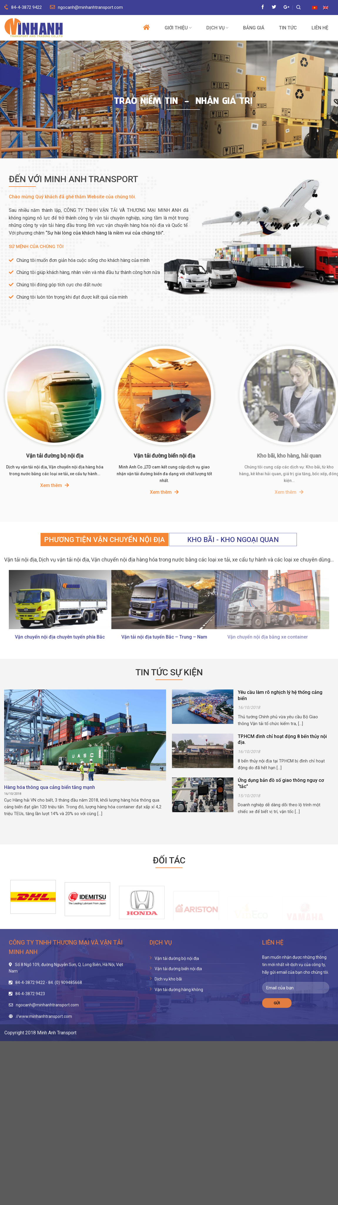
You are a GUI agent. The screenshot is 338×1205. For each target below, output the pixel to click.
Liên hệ (320, 28)
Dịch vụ (217, 28)
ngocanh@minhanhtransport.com (86, 7)
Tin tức (288, 28)
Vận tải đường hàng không (179, 989)
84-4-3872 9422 (23, 7)
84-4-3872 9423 (30, 993)
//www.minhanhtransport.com (44, 1016)
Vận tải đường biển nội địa (178, 968)
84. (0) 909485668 (65, 982)
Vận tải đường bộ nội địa (177, 958)
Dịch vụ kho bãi (168, 979)
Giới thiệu (178, 28)
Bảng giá (253, 28)
